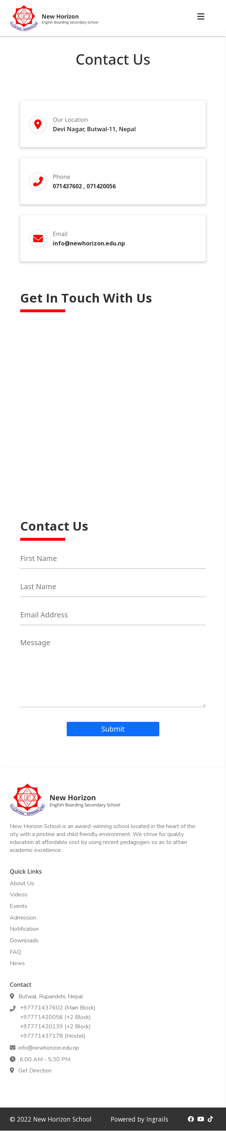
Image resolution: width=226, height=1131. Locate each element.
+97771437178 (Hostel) (51, 1036)
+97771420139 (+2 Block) (54, 1027)
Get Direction (33, 1071)
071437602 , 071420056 (84, 186)
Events (18, 906)
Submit (112, 729)
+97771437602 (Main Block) (56, 1008)
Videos (18, 895)
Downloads (24, 940)
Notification (24, 929)
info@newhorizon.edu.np (90, 243)
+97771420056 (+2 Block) (54, 1017)
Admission (23, 918)
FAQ (15, 952)
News (17, 963)
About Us (22, 883)
